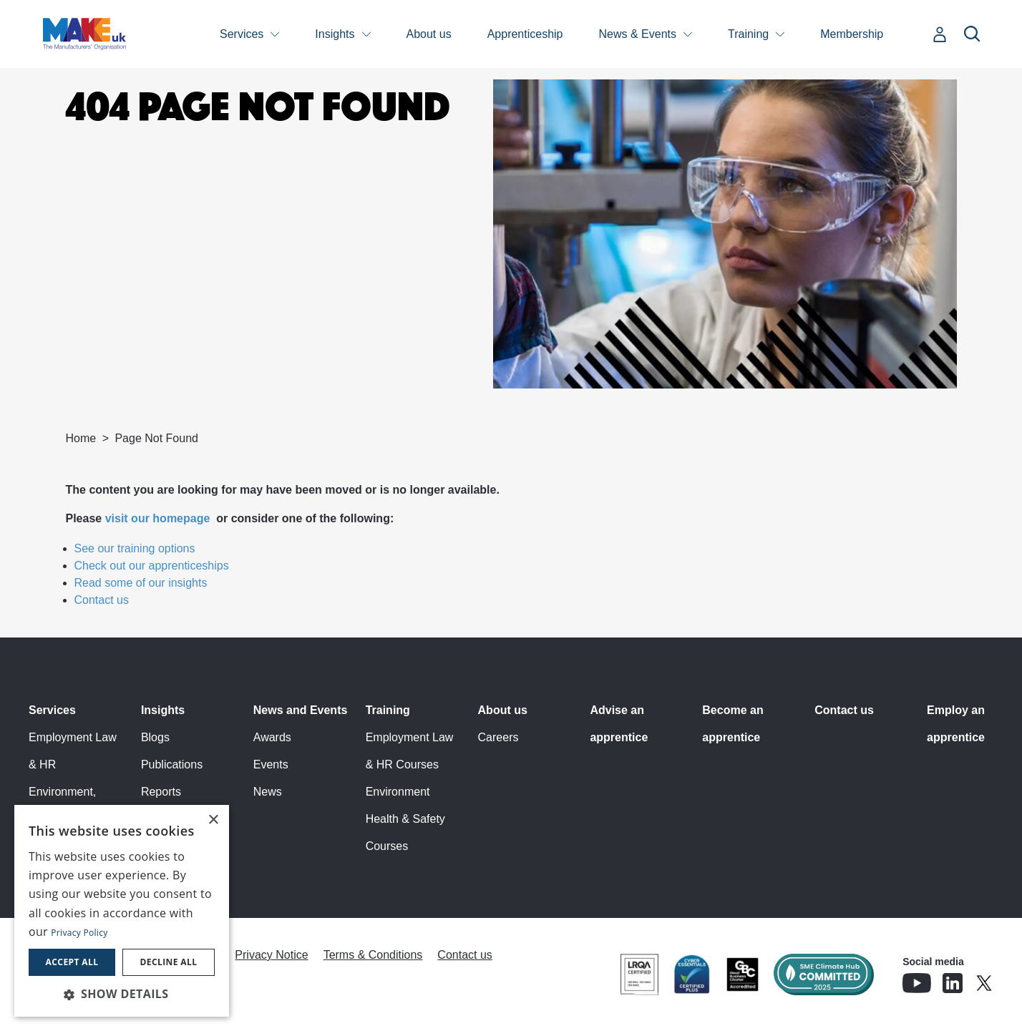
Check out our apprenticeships (151, 566)
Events (270, 764)
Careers (498, 737)
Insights (334, 34)
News (267, 792)
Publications (172, 764)
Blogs (155, 737)
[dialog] (121, 911)
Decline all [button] (169, 962)
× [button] (213, 820)
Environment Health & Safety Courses (405, 819)
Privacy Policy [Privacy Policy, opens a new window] (79, 933)
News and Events (300, 710)
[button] (122, 993)
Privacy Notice (271, 955)
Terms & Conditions (373, 955)
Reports (161, 792)
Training (748, 34)
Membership (851, 34)
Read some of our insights (141, 583)
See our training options (134, 548)
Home (81, 438)
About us (429, 34)
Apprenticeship (525, 34)
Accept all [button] (72, 962)
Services (241, 34)
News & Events (637, 34)
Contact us (101, 600)
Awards (272, 737)
